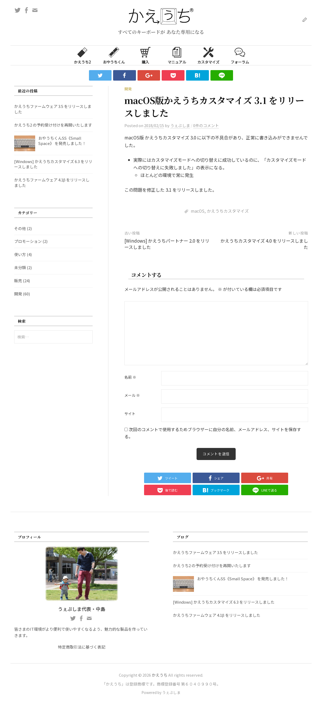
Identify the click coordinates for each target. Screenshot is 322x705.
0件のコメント (206, 125)
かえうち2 (82, 55)
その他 (20, 228)
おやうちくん (114, 55)
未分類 (20, 267)
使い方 (20, 254)
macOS (197, 211)
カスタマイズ (208, 55)
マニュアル (177, 55)
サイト (129, 414)
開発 (128, 88)
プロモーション (28, 241)
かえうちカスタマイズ (228, 211)
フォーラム (240, 55)
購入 (145, 55)
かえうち (159, 675)
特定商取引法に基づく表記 (81, 647)
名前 (130, 377)
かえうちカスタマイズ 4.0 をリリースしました (264, 243)
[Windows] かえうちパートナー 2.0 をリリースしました (166, 243)
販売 (18, 280)
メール (132, 395)
